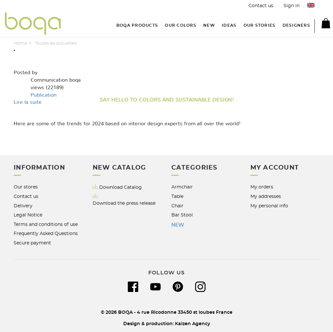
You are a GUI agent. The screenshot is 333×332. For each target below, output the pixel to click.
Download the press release (124, 203)
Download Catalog (120, 187)
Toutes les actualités (55, 43)
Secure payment (32, 243)
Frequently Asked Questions (46, 233)
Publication (44, 95)
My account (274, 168)
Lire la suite (28, 102)
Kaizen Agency (192, 323)
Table (177, 196)
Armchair (182, 187)
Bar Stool (182, 215)
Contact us (260, 5)
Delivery (23, 205)
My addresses (265, 196)
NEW (177, 225)
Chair (177, 205)
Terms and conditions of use (46, 224)
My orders (261, 187)
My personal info (269, 205)
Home (20, 43)
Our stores (26, 187)
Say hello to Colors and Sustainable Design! (167, 100)
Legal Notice (28, 215)
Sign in (292, 5)
